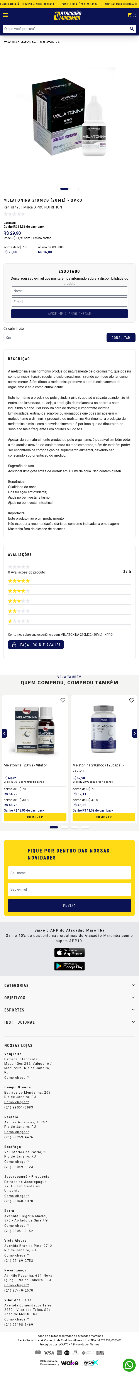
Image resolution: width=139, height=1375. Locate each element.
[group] (69, 116)
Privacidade (80, 1344)
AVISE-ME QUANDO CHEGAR (69, 313)
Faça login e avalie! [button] (36, 644)
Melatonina (50, 42)
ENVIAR (69, 906)
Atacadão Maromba (19, 42)
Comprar (35, 817)
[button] (64, 189)
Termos (94, 1344)
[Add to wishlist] (63, 700)
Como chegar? (16, 1077)
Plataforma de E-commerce (49, 1363)
